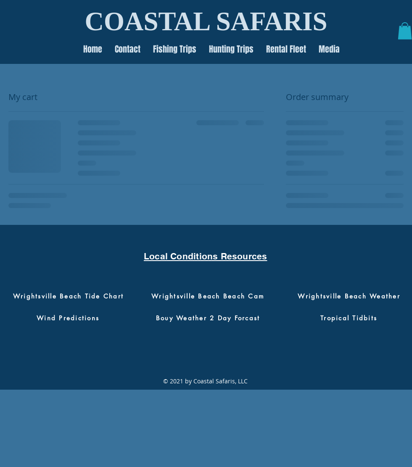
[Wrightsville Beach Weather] (349, 296)
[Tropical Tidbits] (349, 317)
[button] (405, 31)
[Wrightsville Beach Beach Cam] (207, 296)
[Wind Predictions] (68, 317)
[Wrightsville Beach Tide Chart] (68, 296)
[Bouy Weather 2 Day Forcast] (208, 317)
